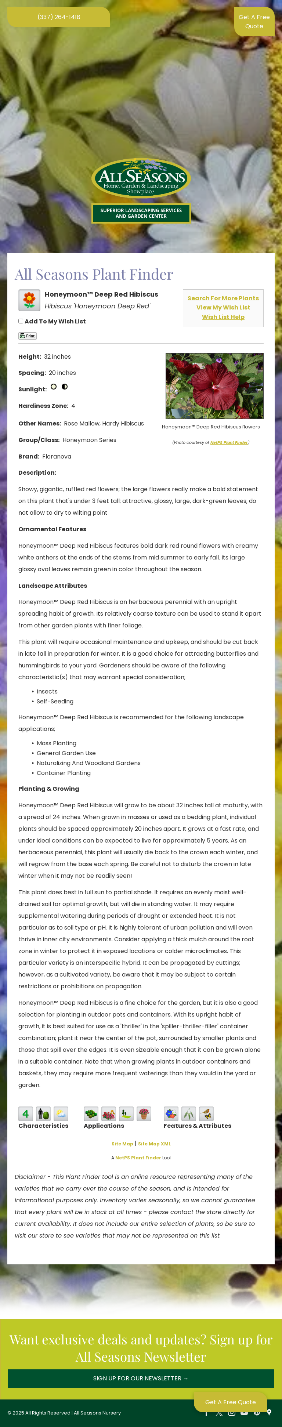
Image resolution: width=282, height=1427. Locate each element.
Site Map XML (154, 1144)
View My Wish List (223, 307)
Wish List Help (223, 317)
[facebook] (206, 1413)
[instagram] (231, 1413)
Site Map (122, 1144)
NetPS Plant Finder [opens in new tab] (138, 1158)
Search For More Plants (223, 298)
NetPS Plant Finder (229, 442)
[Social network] (269, 1413)
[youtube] (244, 1413)
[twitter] (219, 1413)
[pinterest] (256, 1413)
